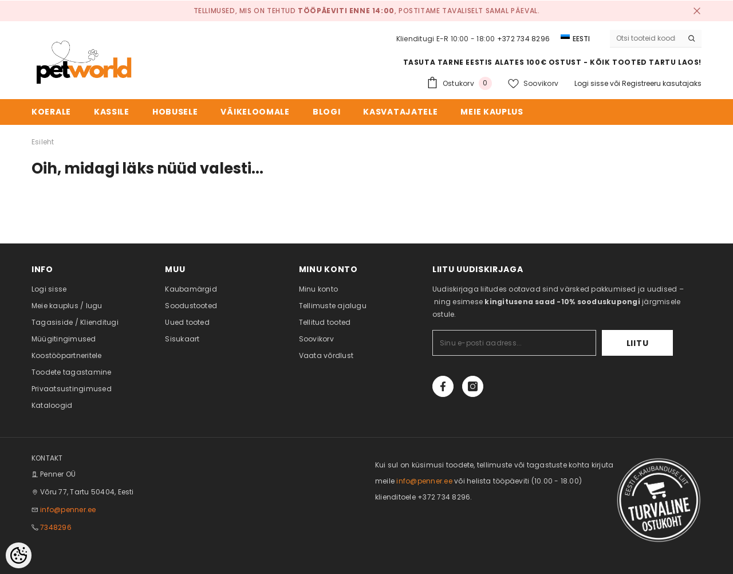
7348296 (56, 527)
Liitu (637, 343)
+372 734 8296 (523, 39)
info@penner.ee (68, 509)
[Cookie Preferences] (18, 555)
